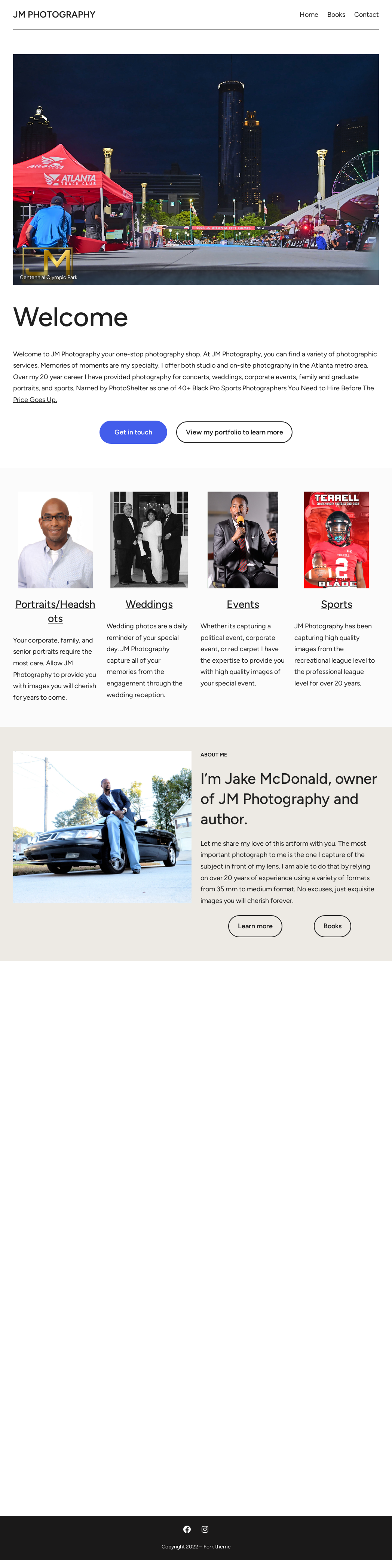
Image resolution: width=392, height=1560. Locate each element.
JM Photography (54, 14)
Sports (336, 604)
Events (243, 604)
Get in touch (133, 432)
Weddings (149, 604)
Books (333, 926)
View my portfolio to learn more (234, 432)
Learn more (255, 926)
